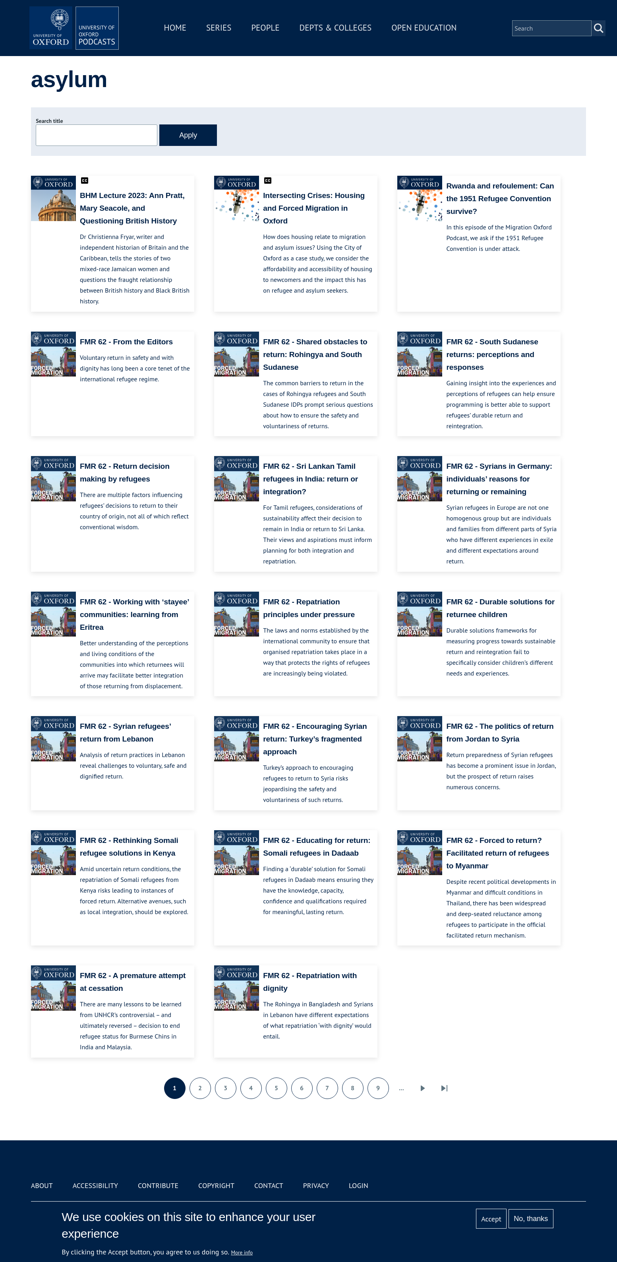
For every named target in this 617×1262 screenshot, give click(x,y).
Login (358, 1185)
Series (221, 29)
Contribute (158, 1185)
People (268, 29)
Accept (491, 1218)
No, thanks (531, 1219)
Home (178, 29)
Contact (268, 1185)
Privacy (316, 1185)
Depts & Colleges (338, 29)
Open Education (427, 29)
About (42, 1185)
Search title (49, 120)
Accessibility (95, 1185)
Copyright (216, 1185)
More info (242, 1252)
